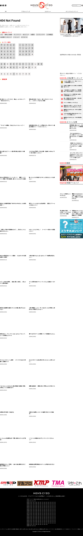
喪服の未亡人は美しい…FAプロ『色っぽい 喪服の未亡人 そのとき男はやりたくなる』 (73, 106)
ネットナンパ (17, 34)
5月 (46, 502)
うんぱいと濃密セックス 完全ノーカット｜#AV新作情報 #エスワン (72, 82)
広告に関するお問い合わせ (34, 529)
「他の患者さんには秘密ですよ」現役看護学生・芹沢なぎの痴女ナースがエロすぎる (72, 91)
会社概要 (13, 529)
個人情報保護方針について (60, 529)
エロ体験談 (49, 34)
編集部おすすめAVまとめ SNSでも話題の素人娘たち (73, 110)
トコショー (16, 37)
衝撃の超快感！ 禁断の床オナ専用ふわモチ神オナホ (42, 386)
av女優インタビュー (6, 37)
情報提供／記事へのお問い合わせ (22, 529)
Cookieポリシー (69, 529)
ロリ (2, 34)
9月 (38, 502)
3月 (31, 500)
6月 (44, 502)
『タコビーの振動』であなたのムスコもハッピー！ (12, 125)
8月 (40, 502)
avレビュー (26, 34)
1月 (35, 500)
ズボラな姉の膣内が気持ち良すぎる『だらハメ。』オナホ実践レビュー (72, 114)
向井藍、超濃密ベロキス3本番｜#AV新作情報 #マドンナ (73, 86)
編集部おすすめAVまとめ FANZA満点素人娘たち (73, 118)
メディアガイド (52, 529)
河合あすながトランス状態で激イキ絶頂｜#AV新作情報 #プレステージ (72, 95)
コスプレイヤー (40, 34)
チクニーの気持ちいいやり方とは (71, 102)
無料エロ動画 (8, 34)
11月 (34, 502)
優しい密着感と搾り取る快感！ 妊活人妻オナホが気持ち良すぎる (72, 99)
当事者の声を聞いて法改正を (7, 412)
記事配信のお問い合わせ (43, 529)
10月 (36, 502)
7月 (42, 502)
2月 (33, 500)
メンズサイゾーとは (4, 529)
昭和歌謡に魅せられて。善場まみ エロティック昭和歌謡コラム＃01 (76, 127)
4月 (49, 502)
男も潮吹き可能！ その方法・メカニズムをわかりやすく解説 (65, 212)
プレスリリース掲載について (77, 529)
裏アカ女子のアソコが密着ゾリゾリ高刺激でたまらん (42, 333)
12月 (31, 502)
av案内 (33, 34)
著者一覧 (9, 529)
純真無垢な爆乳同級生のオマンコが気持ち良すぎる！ (42, 464)
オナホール (24, 37)
